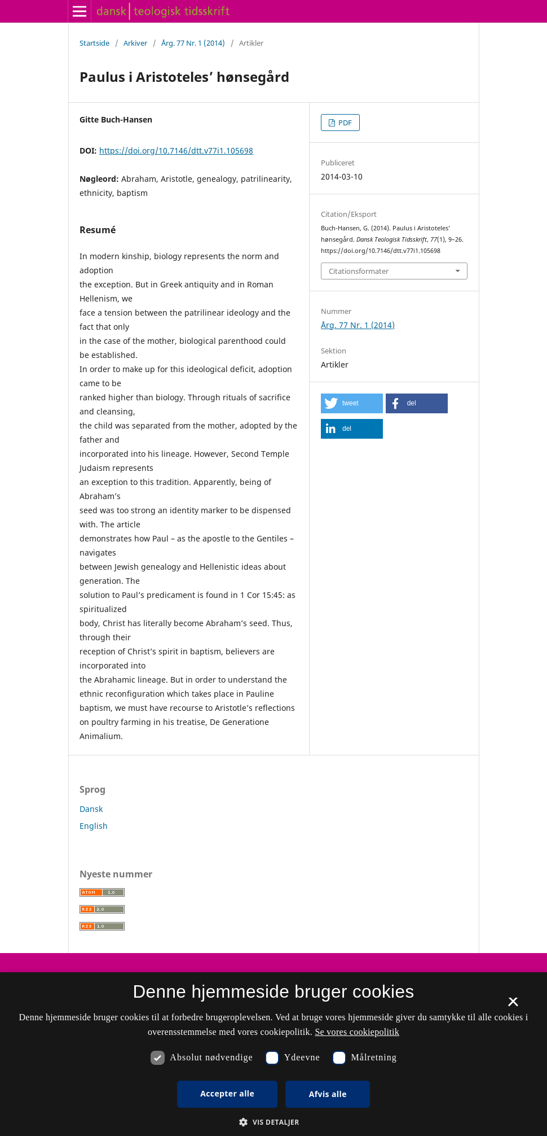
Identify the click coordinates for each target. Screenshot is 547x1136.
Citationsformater (359, 271)
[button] (352, 403)
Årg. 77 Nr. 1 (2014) (193, 43)
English (94, 825)
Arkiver (135, 43)
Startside (94, 43)
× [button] (512, 1005)
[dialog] (273, 1054)
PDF (344, 122)
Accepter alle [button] (227, 1093)
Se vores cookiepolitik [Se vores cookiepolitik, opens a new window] (357, 1032)
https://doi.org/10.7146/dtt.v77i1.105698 (176, 150)
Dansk (91, 808)
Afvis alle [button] (328, 1094)
